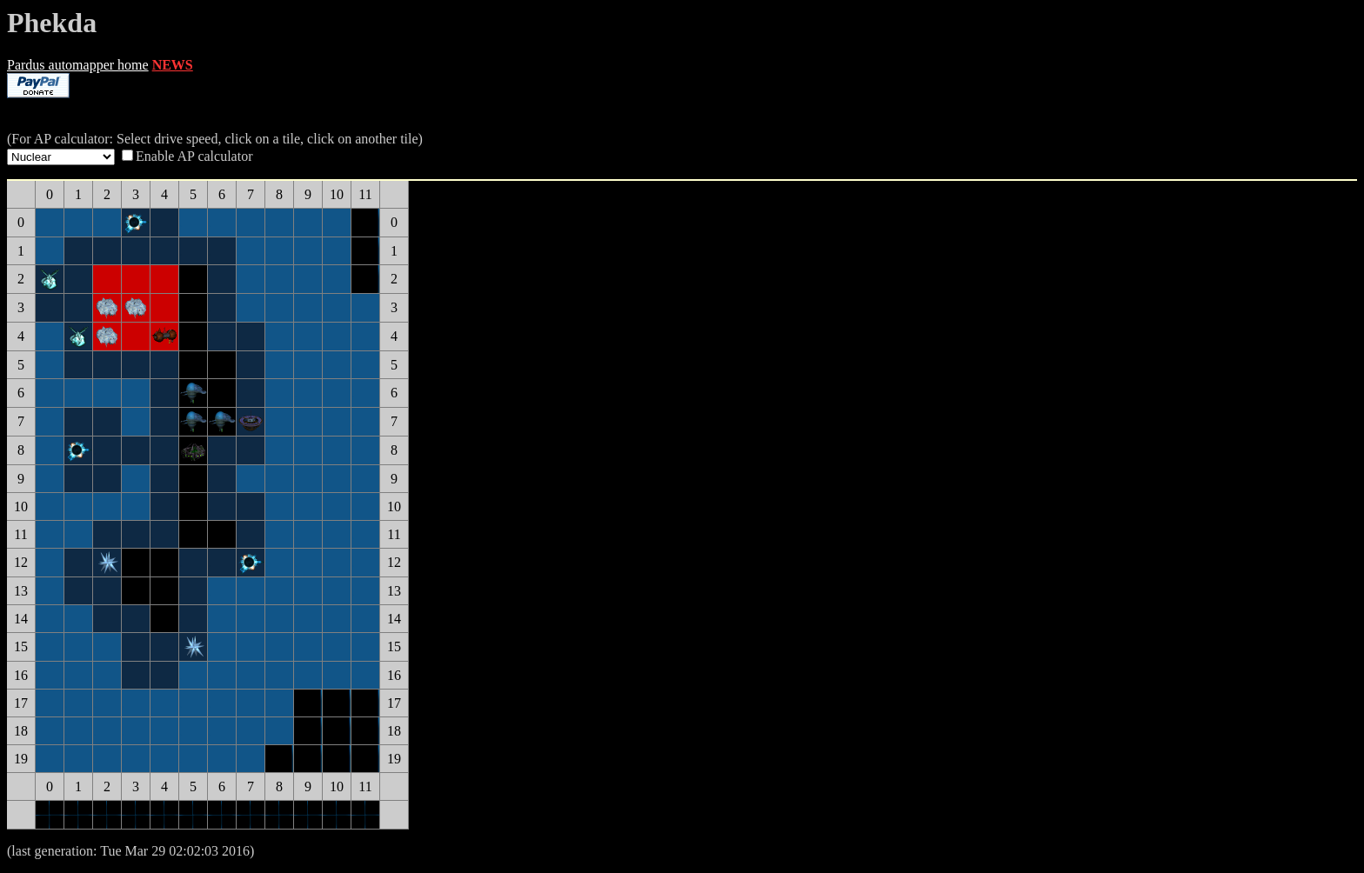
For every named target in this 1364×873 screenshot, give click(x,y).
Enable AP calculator (194, 156)
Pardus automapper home (78, 64)
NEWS (172, 64)
